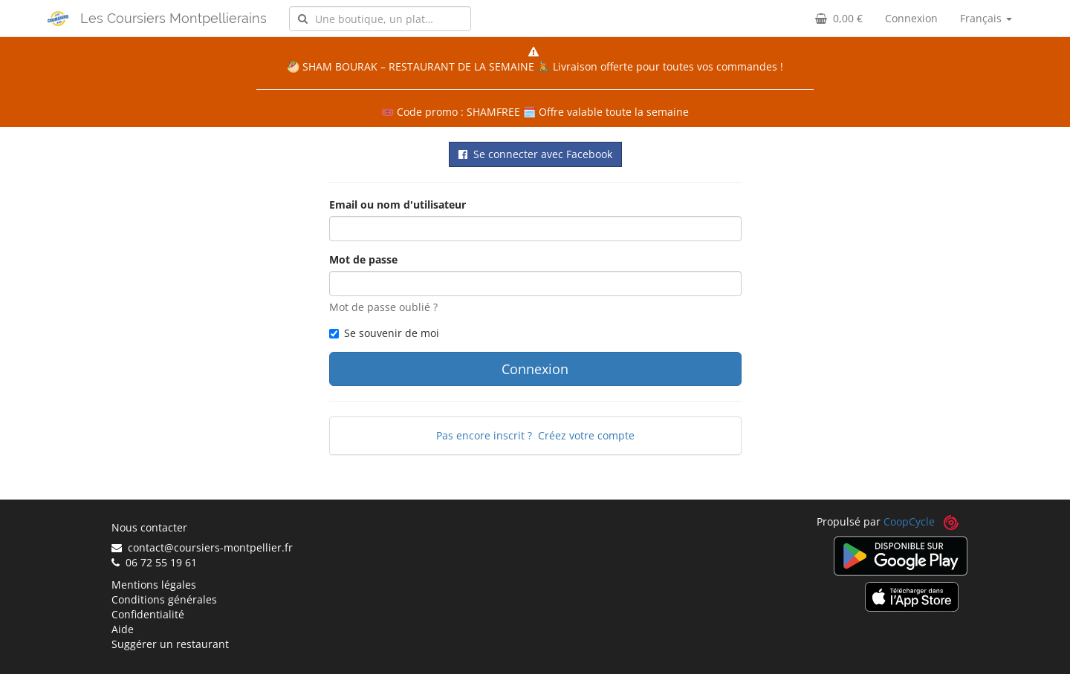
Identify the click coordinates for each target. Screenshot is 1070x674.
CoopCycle (909, 521)
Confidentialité (147, 614)
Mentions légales (153, 585)
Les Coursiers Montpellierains (173, 18)
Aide (122, 629)
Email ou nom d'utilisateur (397, 204)
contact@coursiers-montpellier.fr (202, 547)
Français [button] (986, 18)
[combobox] (380, 18)
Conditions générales (164, 599)
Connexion (911, 18)
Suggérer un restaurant (170, 644)
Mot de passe (363, 259)
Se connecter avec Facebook (535, 154)
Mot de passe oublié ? (383, 307)
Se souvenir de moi (384, 333)
